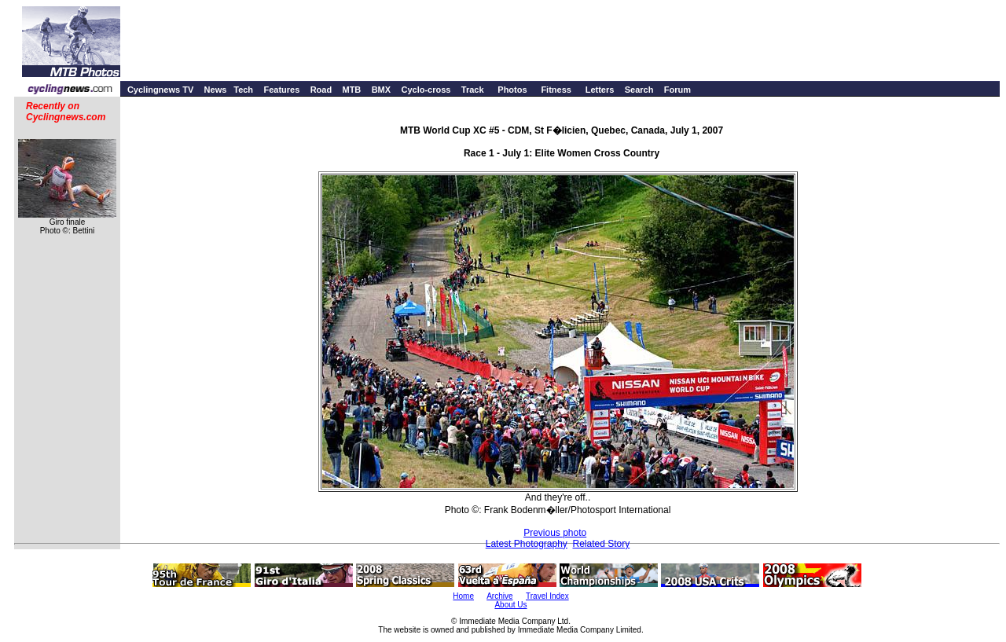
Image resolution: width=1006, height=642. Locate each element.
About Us (510, 604)
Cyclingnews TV (160, 89)
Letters (600, 89)
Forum (677, 89)
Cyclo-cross (425, 89)
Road (321, 89)
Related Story (601, 543)
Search (639, 89)
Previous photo (554, 532)
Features (281, 89)
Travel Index (547, 596)
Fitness (556, 89)
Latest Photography (526, 543)
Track (472, 89)
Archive (499, 596)
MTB (351, 89)
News (215, 89)
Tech (243, 89)
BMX (381, 89)
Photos (512, 89)
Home (463, 596)
